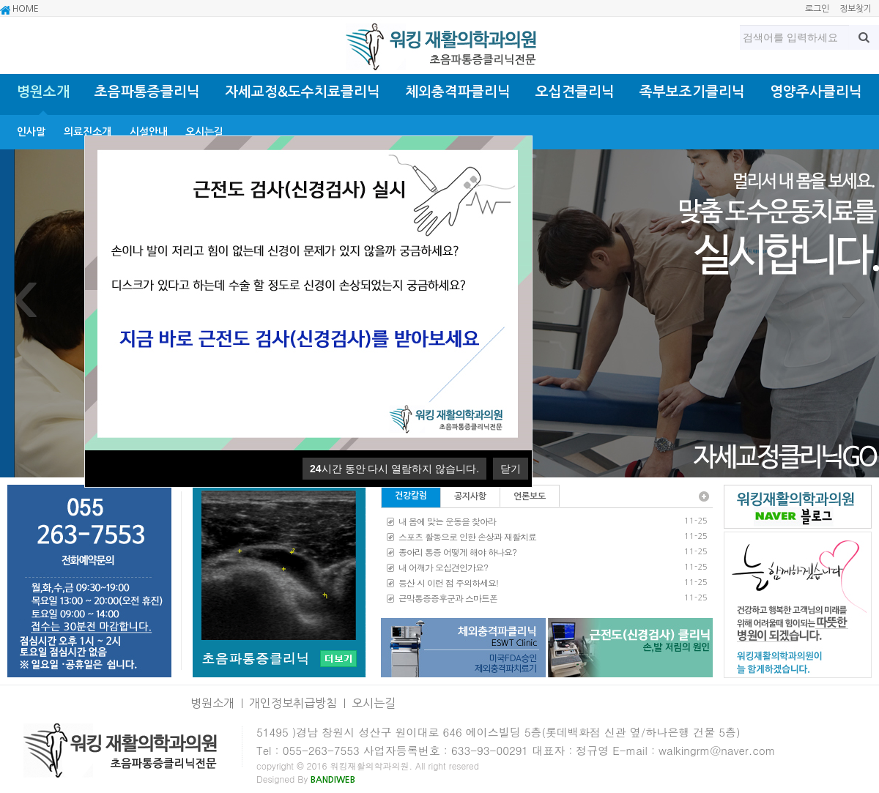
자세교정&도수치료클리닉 (302, 92)
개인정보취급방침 (293, 703)
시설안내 (149, 132)
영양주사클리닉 (816, 92)
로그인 (817, 8)
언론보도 (529, 496)
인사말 (31, 132)
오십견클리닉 (575, 92)
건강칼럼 (411, 495)
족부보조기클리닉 (692, 92)
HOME (19, 9)
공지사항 (470, 496)
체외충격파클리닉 (458, 92)
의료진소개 (87, 132)
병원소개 (43, 92)
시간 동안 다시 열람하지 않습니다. (394, 468)
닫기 (510, 468)
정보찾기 (855, 8)
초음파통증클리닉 (147, 92)
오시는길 (204, 132)
